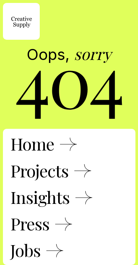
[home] (21, 21)
